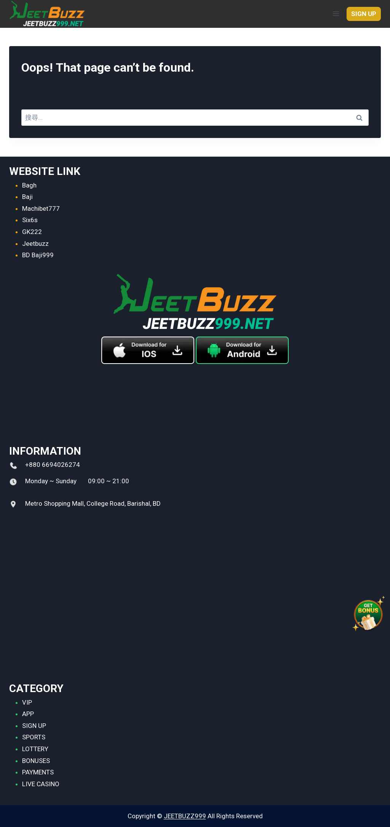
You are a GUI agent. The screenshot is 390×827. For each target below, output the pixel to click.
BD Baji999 (38, 255)
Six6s (30, 220)
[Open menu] (336, 14)
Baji (27, 196)
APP (28, 714)
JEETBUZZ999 (185, 816)
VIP (27, 702)
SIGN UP (363, 14)
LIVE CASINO (40, 784)
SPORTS (33, 737)
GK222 (32, 232)
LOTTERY (35, 749)
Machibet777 (41, 208)
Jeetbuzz (35, 243)
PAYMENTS (38, 772)
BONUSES (36, 760)
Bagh (29, 185)
